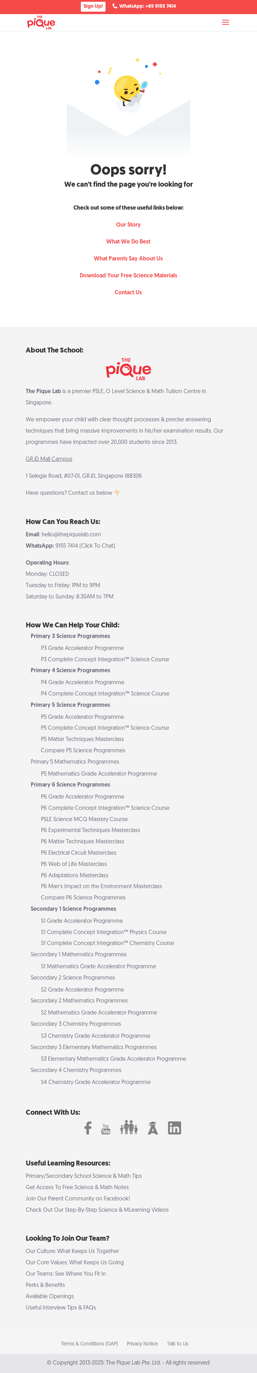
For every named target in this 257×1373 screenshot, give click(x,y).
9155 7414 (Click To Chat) (85, 546)
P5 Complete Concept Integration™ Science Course (105, 728)
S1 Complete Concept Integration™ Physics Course (104, 932)
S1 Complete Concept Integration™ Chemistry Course (107, 943)
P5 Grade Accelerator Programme (82, 717)
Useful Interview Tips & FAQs (61, 1308)
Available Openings (50, 1297)
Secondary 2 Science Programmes (73, 978)
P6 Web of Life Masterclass (74, 864)
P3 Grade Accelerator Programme (82, 648)
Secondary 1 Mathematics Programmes (79, 955)
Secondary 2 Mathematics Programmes (79, 1001)
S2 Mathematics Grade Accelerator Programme (99, 1013)
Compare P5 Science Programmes (83, 751)
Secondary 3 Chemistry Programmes (76, 1024)
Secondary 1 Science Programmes (73, 909)
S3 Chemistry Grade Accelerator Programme (95, 1036)
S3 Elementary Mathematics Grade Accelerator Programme (113, 1059)
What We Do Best (128, 242)
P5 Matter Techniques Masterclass (82, 739)
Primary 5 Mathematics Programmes (75, 762)
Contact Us (128, 293)
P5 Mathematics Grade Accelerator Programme (99, 774)
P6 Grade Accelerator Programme (82, 797)
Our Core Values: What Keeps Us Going (75, 1263)
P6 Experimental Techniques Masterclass (90, 830)
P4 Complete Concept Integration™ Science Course (105, 694)
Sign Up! (93, 6)
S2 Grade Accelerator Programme (82, 990)
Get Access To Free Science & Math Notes (77, 1188)
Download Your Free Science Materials (128, 276)
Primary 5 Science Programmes (70, 705)
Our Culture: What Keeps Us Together (72, 1251)
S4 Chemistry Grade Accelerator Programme (96, 1082)
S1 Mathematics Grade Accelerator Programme (98, 967)
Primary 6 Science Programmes (70, 785)
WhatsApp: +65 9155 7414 (147, 6)
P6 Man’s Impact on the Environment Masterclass (101, 887)
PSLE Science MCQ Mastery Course (84, 820)
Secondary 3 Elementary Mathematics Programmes (94, 1047)
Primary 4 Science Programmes (70, 671)
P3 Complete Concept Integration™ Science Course (105, 660)
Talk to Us (177, 1344)
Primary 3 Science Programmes (70, 636)
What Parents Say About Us (128, 259)
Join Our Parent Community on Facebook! (78, 1199)
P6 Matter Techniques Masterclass (82, 842)
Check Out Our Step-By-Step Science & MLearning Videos (97, 1210)
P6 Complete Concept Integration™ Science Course (105, 808)
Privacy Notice (142, 1344)
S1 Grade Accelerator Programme (82, 921)
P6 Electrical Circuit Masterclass (78, 853)
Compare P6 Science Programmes (83, 898)
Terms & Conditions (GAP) (89, 1344)
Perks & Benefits (45, 1285)
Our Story (128, 225)
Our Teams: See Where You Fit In (66, 1274)
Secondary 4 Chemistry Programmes (76, 1070)
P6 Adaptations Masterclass (74, 876)
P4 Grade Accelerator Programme (82, 683)
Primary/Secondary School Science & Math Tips (84, 1176)
